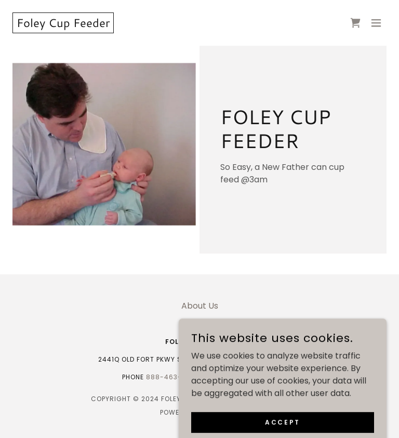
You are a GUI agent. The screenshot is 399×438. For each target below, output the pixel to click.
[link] (63, 24)
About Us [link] (199, 306)
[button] (376, 22)
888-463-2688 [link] (173, 377)
